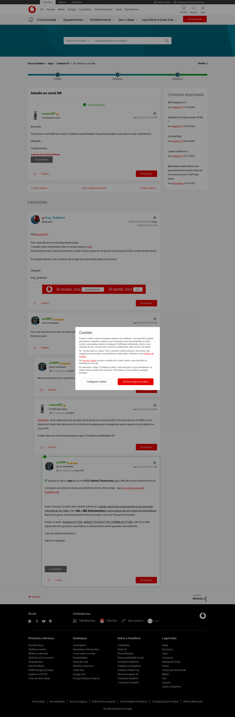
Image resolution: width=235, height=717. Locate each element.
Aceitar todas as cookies (135, 381)
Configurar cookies (97, 381)
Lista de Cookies (89, 360)
